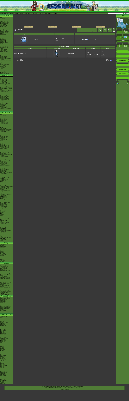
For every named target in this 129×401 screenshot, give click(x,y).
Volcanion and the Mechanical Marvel (5, 288)
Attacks (89, 29)
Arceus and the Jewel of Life (5, 278)
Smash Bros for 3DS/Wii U (5, 165)
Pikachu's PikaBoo (3, 300)
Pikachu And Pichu (3, 299)
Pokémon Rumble (3, 185)
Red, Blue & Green (3, 220)
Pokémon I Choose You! (4, 289)
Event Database (3, 70)
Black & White (2, 167)
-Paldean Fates (3, 340)
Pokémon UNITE (3, 124)
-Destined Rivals (3, 333)
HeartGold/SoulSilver (64, 46)
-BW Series (2, 348)
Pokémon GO (2, 121)
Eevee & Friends (3, 310)
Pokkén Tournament (3, 163)
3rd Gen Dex (105, 30)
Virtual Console (3, 232)
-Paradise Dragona (3, 372)
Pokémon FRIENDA (3, 241)
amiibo (1, 236)
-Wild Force (2, 377)
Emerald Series (3, 254)
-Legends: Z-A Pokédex (4, 31)
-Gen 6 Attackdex (3, 38)
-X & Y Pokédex (3, 24)
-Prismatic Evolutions (4, 335)
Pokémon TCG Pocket (4, 126)
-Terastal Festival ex (3, 370)
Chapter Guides (3, 248)
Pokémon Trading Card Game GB (6, 226)
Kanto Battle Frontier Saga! (5, 83)
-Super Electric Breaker (4, 371)
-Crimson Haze (2, 376)
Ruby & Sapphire (3, 199)
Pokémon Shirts (3, 66)
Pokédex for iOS (3, 180)
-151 (1, 342)
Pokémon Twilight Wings (4, 96)
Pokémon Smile (3, 135)
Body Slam (103, 52)
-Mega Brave (2, 364)
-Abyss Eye (2, 360)
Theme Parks (2, 67)
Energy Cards (2, 319)
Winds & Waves (3, 115)
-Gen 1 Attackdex (3, 34)
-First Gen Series (3, 352)
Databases (6, 15)
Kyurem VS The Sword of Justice (6, 281)
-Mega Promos (2, 353)
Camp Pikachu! (3, 301)
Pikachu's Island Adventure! (5, 304)
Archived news (2, 18)
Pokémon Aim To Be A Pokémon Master (6, 89)
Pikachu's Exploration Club (5, 305)
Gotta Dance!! (2, 302)
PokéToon (2, 100)
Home (8, 13)
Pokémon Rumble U (3, 171)
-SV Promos (2, 354)
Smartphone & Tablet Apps (5, 234)
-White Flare (2, 332)
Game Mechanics (3, 50)
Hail (102, 51)
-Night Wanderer (3, 374)
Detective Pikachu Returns (5, 125)
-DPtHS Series (2, 349)
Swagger (103, 54)
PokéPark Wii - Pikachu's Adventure (4, 189)
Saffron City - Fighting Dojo (20, 53)
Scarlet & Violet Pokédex (36, 13)
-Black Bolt (2, 331)
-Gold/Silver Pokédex (4, 20)
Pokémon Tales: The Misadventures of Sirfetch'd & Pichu (5, 108)
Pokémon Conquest (3, 173)
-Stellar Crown (2, 336)
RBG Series (2, 249)
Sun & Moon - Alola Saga (4, 86)
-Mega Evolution (3, 330)
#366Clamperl (107, 60)
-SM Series (2, 346)
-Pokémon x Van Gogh (4, 62)
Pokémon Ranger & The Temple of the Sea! (6, 275)
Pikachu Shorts (6, 296)
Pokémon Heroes (3, 271)
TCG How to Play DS (4, 179)
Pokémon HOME (3, 131)
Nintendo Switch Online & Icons (5, 237)
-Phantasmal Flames (4, 329)
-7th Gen (1, 55)
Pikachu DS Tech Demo (4, 209)
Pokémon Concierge (3, 106)
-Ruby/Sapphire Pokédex (4, 21)
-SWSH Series (2, 345)
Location (85, 29)
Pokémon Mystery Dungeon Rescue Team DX (5, 134)
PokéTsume (2, 110)
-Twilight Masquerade (4, 338)
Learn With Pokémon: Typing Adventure (5, 178)
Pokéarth (55, 13)
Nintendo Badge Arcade (4, 166)
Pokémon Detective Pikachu (5, 294)
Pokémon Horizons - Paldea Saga (6, 90)
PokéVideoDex (2, 102)
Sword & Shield (3, 128)
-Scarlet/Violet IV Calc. (4, 51)
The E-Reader (2, 211)
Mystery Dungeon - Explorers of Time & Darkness (5, 195)
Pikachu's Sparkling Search (5, 307)
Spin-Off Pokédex (3, 45)
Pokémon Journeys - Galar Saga (6, 87)
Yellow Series (2, 250)
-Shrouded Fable (3, 337)
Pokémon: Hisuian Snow (4, 98)
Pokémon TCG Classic (4, 322)
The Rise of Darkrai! (3, 276)
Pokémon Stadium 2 (3, 216)
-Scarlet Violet (2, 344)
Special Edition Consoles (4, 233)
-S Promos (2, 382)
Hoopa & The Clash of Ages (5, 287)
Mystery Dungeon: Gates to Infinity (6, 172)
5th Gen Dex (114, 30)
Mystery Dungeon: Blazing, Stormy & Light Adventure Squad (6, 187)
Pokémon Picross (3, 161)
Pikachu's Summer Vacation (5, 297)
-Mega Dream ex (3, 362)
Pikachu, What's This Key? (5, 311)
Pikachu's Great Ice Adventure (5, 306)
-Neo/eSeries (2, 351)
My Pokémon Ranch (3, 196)
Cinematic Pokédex (3, 49)
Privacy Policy (69, 386)
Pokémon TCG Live (3, 139)
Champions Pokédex (47, 13)
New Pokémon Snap (3, 137)
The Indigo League (3, 79)
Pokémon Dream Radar (4, 169)
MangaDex (2, 245)
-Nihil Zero (2, 361)
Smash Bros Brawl (3, 197)
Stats (95, 29)
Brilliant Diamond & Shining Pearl (6, 129)
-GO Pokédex (2, 29)
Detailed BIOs (2, 247)
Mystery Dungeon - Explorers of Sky (5, 191)
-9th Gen (1, 53)
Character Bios (2, 78)
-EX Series (2, 350)
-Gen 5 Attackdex (3, 37)
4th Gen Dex (110, 30)
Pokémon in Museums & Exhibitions (4, 61)
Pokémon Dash (3, 203)
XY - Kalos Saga (3, 85)
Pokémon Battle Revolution (5, 190)
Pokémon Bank (3, 153)
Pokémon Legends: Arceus (5, 130)
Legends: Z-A (2, 117)
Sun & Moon (2, 141)
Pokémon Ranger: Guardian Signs (6, 184)
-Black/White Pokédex (4, 23)
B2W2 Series (2, 258)
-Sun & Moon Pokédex (4, 25)
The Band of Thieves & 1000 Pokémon (5, 158)
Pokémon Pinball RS (4, 206)
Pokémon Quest (3, 149)
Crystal (1, 215)
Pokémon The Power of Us (5, 290)
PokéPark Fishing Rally (4, 210)
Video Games (6, 112)
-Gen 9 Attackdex (3, 41)
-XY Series (2, 347)
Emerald (1, 200)
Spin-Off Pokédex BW (4, 47)
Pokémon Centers (3, 57)
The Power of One (3, 267)
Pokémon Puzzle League (4, 222)
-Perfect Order (2, 327)
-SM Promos (2, 356)
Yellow (1, 221)
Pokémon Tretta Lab (3, 170)
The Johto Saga (3, 81)
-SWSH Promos (3, 355)
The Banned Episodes (4, 93)
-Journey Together (3, 334)
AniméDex (2, 77)
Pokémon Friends (3, 120)
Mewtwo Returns (3, 269)
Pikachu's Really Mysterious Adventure (5, 309)
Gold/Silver (2, 214)
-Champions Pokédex (4, 32)
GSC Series (2, 251)
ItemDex (1, 43)
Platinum (1, 183)
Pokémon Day (2, 63)
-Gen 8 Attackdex (3, 40)
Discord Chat (2, 69)
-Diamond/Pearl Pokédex (4, 22)
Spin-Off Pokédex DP (4, 46)
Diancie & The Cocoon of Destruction (4, 286)
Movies (6, 263)
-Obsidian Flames (3, 343)
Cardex (1, 48)
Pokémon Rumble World (4, 159)
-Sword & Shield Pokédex (4, 27)
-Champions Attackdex (4, 42)
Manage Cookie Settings (78, 386)
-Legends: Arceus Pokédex (5, 28)
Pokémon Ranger (3, 207)
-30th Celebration (3, 325)
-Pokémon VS (2, 379)
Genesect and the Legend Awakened (4, 284)
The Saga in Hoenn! (3, 82)
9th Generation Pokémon (4, 71)
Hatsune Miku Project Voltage (5, 60)
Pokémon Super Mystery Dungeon (6, 160)
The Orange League (3, 80)
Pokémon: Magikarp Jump (4, 145)
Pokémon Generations (4, 95)
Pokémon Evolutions (3, 97)
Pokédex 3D (2, 175)
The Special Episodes (4, 92)
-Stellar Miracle (2, 373)
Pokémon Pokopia (3, 119)
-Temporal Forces (3, 339)
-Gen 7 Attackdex (3, 39)
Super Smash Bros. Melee (4, 218)
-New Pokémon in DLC (4, 72)
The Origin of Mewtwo (4, 265)
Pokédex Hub (27, 13)
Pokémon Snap (3, 223)
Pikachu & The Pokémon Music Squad (5, 312)
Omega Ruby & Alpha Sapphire (5, 152)
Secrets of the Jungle (4, 292)
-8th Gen (1, 54)
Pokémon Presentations (4, 64)
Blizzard (103, 55)
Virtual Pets (2, 235)
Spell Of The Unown (3, 268)
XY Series (2, 259)
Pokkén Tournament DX (4, 147)
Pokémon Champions (4, 118)
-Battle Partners (3, 369)
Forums (12, 13)
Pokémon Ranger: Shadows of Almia (5, 193)
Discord (21, 13)
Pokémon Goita (3, 239)
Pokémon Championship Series (5, 58)
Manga (6, 243)
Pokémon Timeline (3, 56)
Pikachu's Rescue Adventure (5, 298)
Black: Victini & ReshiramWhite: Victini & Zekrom (5, 280)
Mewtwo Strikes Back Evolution (5, 291)
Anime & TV (6, 75)
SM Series (2, 261)
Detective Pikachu (3, 148)
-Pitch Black (2, 326)
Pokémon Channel (3, 204)
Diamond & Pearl (3, 182)
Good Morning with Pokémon (5, 103)
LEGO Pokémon (3, 65)
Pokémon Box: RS (3, 205)
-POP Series (2, 358)
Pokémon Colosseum (4, 201)
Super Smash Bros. (3, 227)
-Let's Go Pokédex (3, 26)
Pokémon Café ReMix (4, 122)
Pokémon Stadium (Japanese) (5, 225)
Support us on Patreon (64, 389)
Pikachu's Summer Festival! (5, 303)
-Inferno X (2, 363)
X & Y (1, 151)
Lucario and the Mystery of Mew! (6, 273)
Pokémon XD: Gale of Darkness (6, 202)
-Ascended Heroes (3, 328)
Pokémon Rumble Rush (4, 146)
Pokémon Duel (2, 164)
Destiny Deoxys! (3, 272)
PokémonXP (2, 59)
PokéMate (2, 212)
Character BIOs (3, 246)
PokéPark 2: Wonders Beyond (5, 174)
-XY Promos (2, 357)
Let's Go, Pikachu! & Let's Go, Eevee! (5, 143)
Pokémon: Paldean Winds (4, 99)
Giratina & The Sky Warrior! (5, 277)
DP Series (2, 255)
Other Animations (3, 104)
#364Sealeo (21, 60)
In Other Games (3, 231)
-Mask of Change (3, 375)
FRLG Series (2, 253)
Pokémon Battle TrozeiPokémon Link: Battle (6, 155)
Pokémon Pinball (3, 224)
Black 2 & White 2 (3, 168)
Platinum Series (3, 256)
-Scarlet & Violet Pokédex (4, 30)
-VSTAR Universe (3, 378)
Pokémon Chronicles (4, 91)
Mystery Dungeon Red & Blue (5, 208)
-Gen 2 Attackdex (3, 35)
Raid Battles (2, 321)
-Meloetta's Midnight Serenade (5, 282)
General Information (3, 244)
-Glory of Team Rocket (4, 368)
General (79, 29)
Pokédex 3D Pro (3, 176)
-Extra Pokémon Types (4, 318)
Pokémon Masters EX (4, 123)
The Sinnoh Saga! (3, 84)
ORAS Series (2, 260)
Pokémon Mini (2, 217)
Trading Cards (6, 314)
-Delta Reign (2, 324)
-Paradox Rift (2, 341)
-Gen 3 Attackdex (3, 36)
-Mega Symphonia (3, 365)
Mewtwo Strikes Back (4, 266)
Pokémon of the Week (4, 52)
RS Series (2, 252)
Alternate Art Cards (3, 320)
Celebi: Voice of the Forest (5, 270)
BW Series (2, 257)
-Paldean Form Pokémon (4, 73)
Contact (16, 13)
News (1, 17)
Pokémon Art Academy (4, 156)
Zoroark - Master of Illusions (5, 279)
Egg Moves (99, 30)
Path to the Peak (3, 101)
